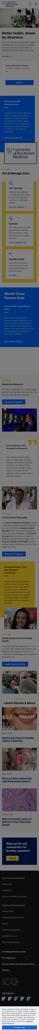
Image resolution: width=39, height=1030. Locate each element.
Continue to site (19, 1027)
